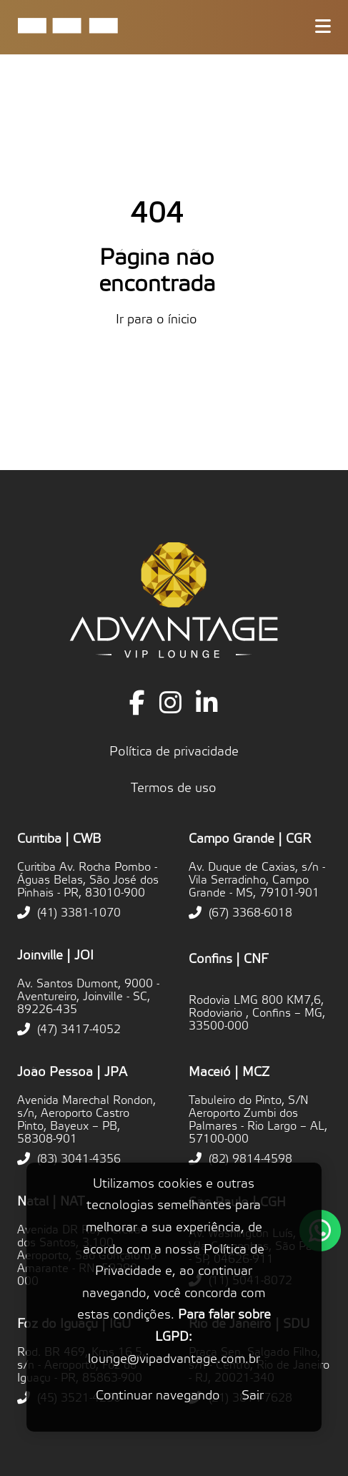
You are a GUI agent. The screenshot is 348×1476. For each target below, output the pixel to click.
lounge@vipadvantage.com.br (174, 1359)
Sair (253, 1395)
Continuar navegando (158, 1395)
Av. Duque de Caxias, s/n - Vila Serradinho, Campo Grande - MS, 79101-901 (257, 880)
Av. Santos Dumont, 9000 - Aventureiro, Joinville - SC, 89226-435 (88, 996)
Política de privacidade (174, 751)
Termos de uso (174, 788)
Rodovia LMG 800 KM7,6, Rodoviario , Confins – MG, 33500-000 (257, 1013)
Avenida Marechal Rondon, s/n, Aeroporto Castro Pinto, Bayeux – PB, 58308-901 (86, 1119)
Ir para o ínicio (156, 319)
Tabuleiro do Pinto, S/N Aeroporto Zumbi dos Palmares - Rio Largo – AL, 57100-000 (258, 1119)
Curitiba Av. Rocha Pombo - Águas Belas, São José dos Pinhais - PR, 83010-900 (88, 880)
